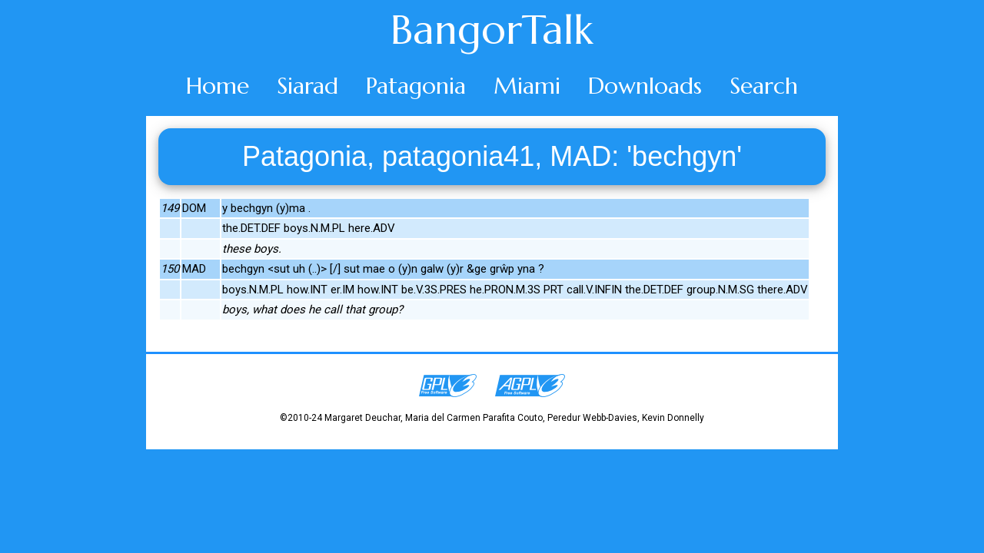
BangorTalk (492, 30)
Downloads (645, 85)
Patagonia (416, 85)
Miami (527, 85)
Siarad (307, 85)
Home (217, 85)
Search (764, 85)
